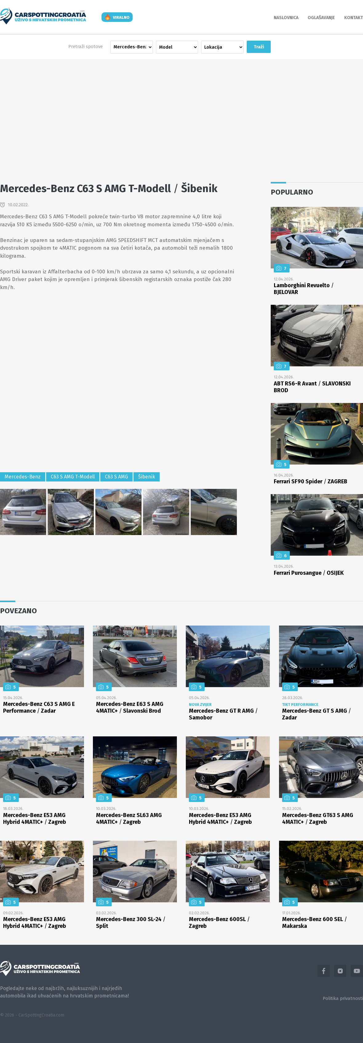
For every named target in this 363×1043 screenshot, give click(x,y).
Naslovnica (286, 17)
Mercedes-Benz (23, 477)
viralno (121, 17)
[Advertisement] (181, 114)
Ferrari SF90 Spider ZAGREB (310, 481)
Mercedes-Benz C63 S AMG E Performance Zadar (39, 707)
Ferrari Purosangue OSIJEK (309, 573)
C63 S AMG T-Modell (73, 477)
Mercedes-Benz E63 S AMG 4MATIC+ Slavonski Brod (129, 707)
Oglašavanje (321, 17)
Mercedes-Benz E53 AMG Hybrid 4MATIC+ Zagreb (34, 818)
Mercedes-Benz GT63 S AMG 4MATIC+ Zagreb (317, 818)
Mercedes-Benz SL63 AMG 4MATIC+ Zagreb (129, 818)
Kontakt (353, 17)
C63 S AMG (116, 477)
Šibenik (146, 477)
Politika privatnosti (343, 998)
